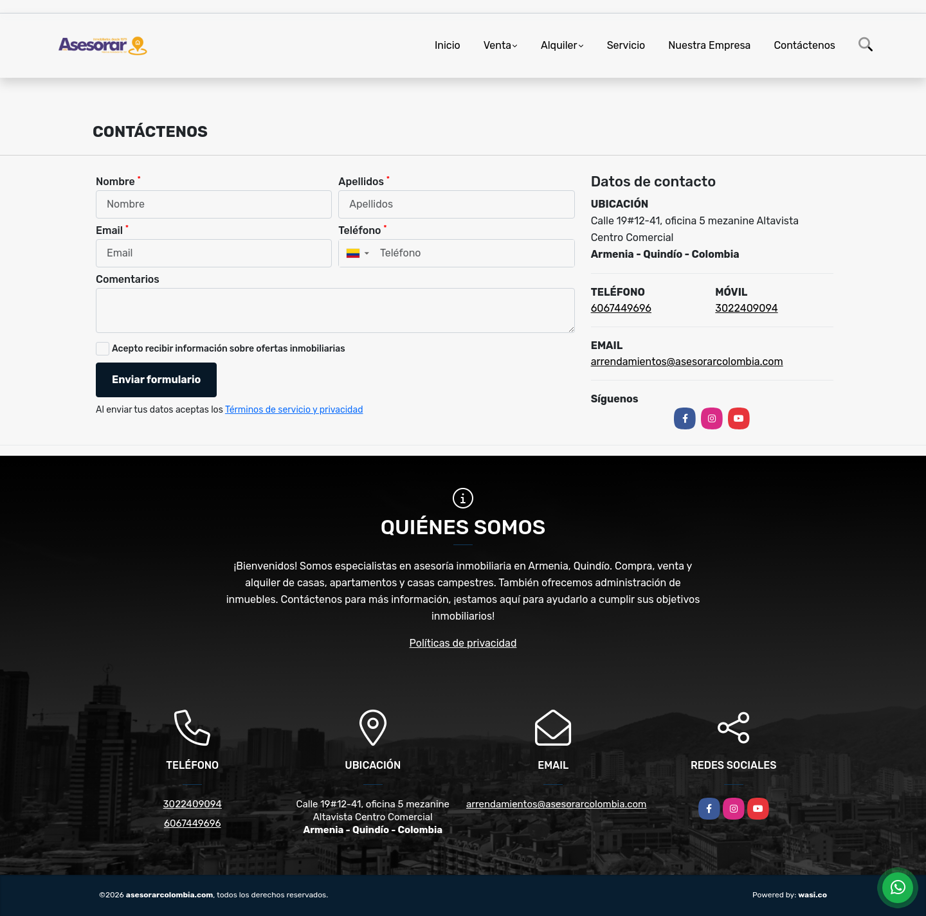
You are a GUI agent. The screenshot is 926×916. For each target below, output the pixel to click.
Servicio (626, 45)
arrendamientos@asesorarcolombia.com (687, 361)
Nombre (118, 181)
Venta (497, 45)
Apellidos (364, 181)
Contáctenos (804, 45)
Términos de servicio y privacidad (294, 409)
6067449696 (621, 308)
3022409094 (746, 308)
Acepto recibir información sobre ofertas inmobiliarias (228, 348)
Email (112, 230)
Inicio (447, 45)
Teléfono (362, 230)
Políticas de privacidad (463, 643)
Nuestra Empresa (709, 45)
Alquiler (559, 45)
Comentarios (127, 279)
